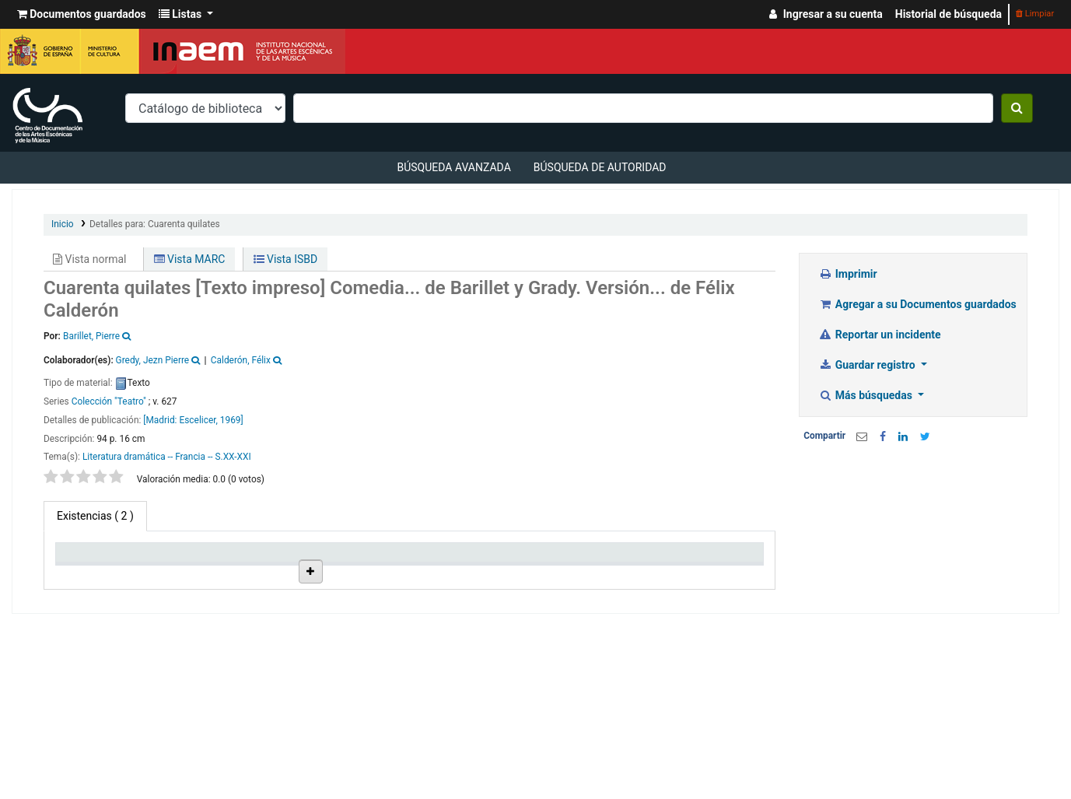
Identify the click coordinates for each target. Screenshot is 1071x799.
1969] (231, 420)
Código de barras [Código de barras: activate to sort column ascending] (706, 565)
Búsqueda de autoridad (600, 167)
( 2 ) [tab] (95, 516)
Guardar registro (868, 365)
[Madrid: (161, 420)
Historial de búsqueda (948, 14)
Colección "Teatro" (109, 401)
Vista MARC (190, 259)
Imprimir (847, 274)
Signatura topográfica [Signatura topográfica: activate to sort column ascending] (444, 565)
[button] (81, 14)
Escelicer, (198, 420)
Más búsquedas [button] (866, 395)
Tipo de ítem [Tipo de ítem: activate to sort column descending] (93, 572)
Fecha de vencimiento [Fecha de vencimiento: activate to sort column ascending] (623, 565)
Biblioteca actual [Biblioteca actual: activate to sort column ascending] (176, 565)
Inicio (62, 224)
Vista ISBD (286, 259)
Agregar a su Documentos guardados (917, 304)
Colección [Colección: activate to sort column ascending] (264, 572)
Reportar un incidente (879, 334)
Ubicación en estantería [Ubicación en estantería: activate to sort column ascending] (359, 565)
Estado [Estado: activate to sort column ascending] (523, 572)
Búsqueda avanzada (453, 167)
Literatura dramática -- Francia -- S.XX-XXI (166, 456)
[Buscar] (1017, 108)
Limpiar (1035, 14)
